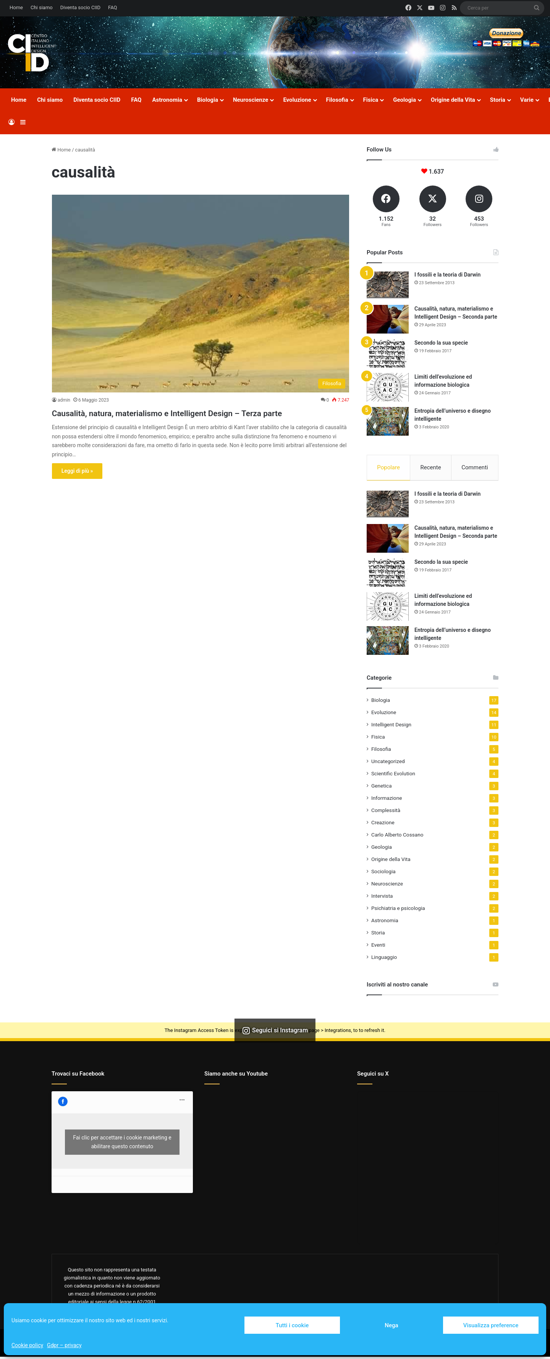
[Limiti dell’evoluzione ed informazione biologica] (388, 387)
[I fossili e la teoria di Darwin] (388, 285)
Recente (431, 467)
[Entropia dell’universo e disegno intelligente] (388, 421)
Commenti (474, 467)
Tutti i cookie (292, 1325)
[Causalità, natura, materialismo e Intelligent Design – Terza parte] (200, 293)
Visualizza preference (490, 1325)
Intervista (382, 898)
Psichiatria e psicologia (398, 910)
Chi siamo (42, 7)
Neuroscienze (250, 99)
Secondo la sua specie (441, 343)
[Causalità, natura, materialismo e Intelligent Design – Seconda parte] (388, 319)
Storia (497, 99)
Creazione (383, 825)
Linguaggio (384, 959)
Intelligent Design (391, 727)
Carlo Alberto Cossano (397, 837)
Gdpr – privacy (64, 1345)
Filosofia (337, 99)
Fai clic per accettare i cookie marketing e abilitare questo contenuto (122, 1144)
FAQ (112, 7)
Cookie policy (27, 1345)
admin (64, 400)
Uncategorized (388, 763)
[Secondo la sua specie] (388, 353)
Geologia (404, 99)
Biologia (207, 99)
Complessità (385, 812)
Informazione (386, 800)
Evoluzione (297, 99)
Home (16, 7)
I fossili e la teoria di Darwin (447, 275)
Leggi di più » (77, 485)
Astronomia (167, 99)
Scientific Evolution (393, 776)
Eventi (378, 947)
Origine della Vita (453, 99)
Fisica (371, 99)
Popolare (388, 467)
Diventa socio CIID (80, 7)
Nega (391, 1325)
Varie (527, 99)
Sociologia (383, 874)
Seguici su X (373, 1076)
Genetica (381, 788)
